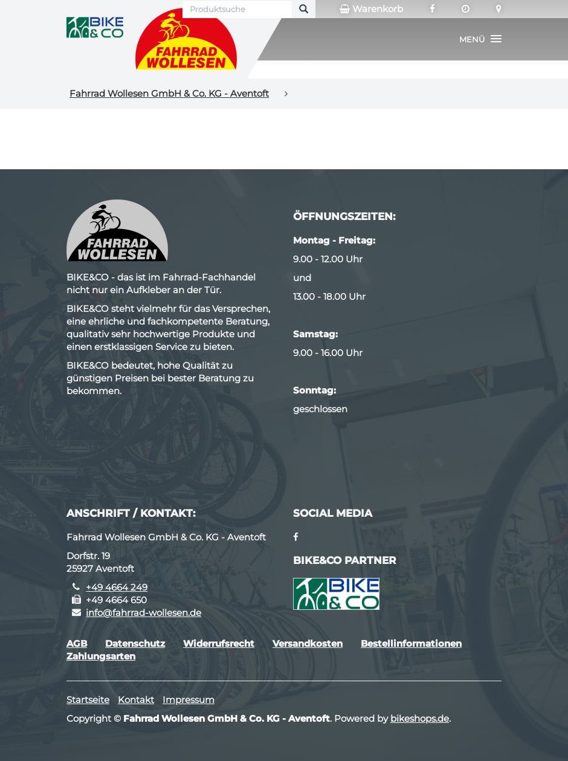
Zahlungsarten (100, 656)
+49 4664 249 (116, 587)
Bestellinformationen (411, 643)
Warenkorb (371, 9)
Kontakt (136, 699)
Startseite (87, 699)
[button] (480, 39)
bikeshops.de (419, 718)
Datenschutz (135, 643)
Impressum (189, 699)
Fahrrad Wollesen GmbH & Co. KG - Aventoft (169, 93)
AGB (76, 643)
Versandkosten (308, 643)
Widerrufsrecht (218, 643)
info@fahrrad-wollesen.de (143, 612)
